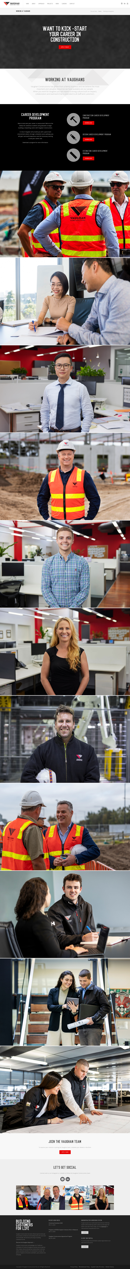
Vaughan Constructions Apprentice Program (60, 1236)
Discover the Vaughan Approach (25, 1242)
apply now (65, 1152)
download (88, 123)
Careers (64, 3)
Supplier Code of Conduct (97, 1267)
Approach (41, 3)
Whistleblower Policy (84, 1267)
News (57, 3)
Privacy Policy (74, 1267)
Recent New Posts (54, 1220)
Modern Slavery (110, 1267)
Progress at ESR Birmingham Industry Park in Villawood (63, 1230)
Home (27, 3)
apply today (65, 47)
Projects (50, 3)
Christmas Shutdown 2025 (56, 1223)
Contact (72, 3)
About (34, 3)
